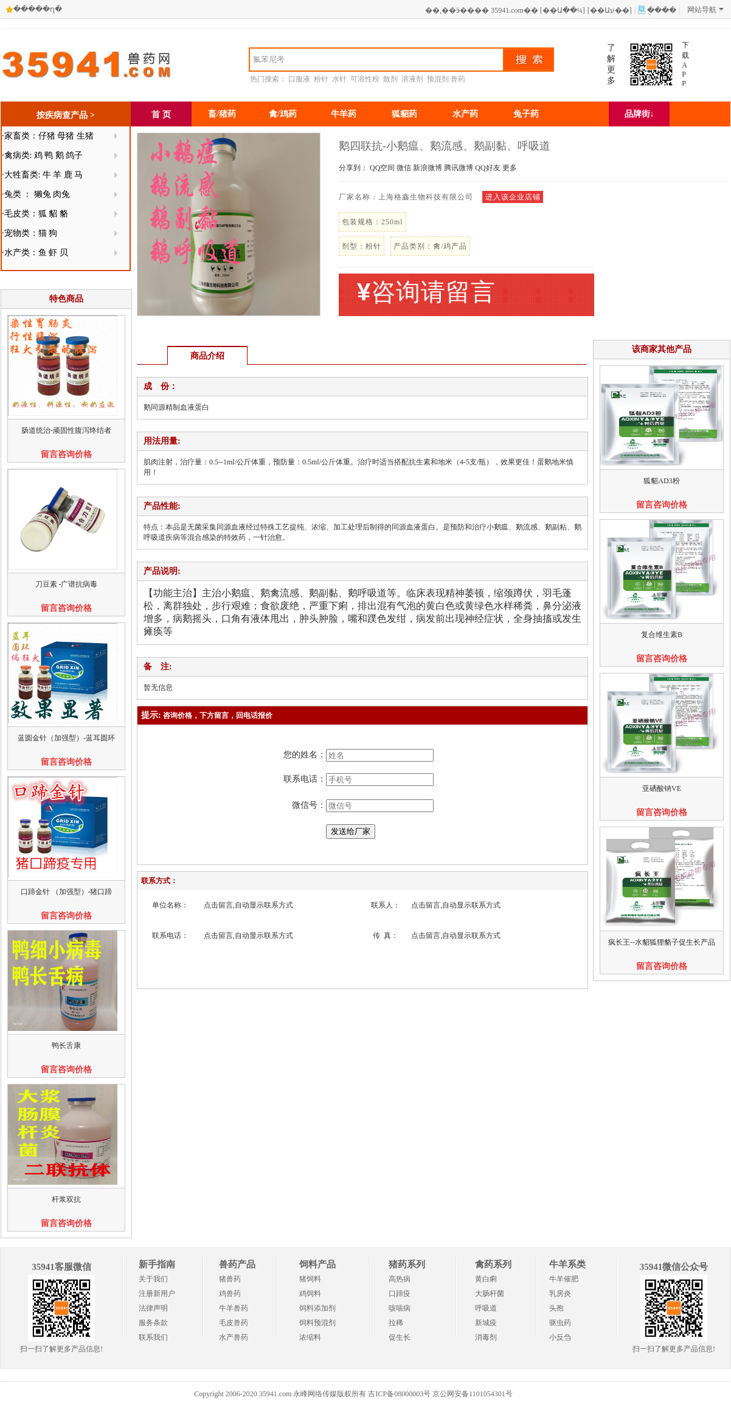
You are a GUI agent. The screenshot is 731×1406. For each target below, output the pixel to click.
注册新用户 (157, 1293)
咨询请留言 (426, 292)
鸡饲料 (310, 1293)
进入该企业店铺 (513, 197)
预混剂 (438, 79)
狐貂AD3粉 (661, 481)
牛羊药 (343, 114)
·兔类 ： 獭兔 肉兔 (36, 194)
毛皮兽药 (233, 1322)
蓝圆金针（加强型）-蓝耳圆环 (66, 738)
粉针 (321, 79)
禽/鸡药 (283, 114)
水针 (339, 79)
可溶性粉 (364, 79)
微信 (404, 168)
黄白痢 (486, 1279)
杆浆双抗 (66, 1199)
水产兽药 (233, 1337)
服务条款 (153, 1322)
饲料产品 (317, 1264)
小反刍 (560, 1337)
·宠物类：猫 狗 (29, 233)
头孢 (556, 1308)
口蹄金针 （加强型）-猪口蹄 (67, 891)
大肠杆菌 (489, 1293)
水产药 (465, 114)
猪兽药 (230, 1279)
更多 (509, 168)
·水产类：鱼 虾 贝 (35, 252)
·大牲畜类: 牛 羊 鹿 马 (42, 174)
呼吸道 (486, 1308)
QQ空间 (382, 168)
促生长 (400, 1337)
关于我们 (153, 1279)
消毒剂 (486, 1337)
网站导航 (705, 9)
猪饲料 (310, 1279)
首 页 (161, 114)
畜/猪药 (222, 114)
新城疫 (486, 1322)
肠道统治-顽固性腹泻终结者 (66, 430)
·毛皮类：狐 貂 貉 (35, 213)
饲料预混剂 (317, 1322)
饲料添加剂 (317, 1308)
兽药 (458, 79)
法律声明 (153, 1308)
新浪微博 (427, 168)
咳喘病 (400, 1308)
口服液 (299, 79)
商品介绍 (207, 355)
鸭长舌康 (66, 1045)
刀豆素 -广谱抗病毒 (66, 584)
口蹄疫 (400, 1293)
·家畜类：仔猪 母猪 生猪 (48, 135)
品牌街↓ (639, 114)
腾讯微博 (458, 168)
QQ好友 (487, 168)
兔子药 (526, 114)
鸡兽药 (230, 1293)
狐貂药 (404, 114)
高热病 (400, 1279)
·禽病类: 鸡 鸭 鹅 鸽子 (42, 155)
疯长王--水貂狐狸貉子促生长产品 (661, 942)
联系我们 (153, 1337)
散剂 (390, 79)
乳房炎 (560, 1293)
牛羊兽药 (233, 1308)
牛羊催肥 (563, 1279)
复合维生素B (661, 634)
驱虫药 (560, 1322)
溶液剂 (412, 79)
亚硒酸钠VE (661, 788)
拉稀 (396, 1322)
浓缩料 (310, 1337)
